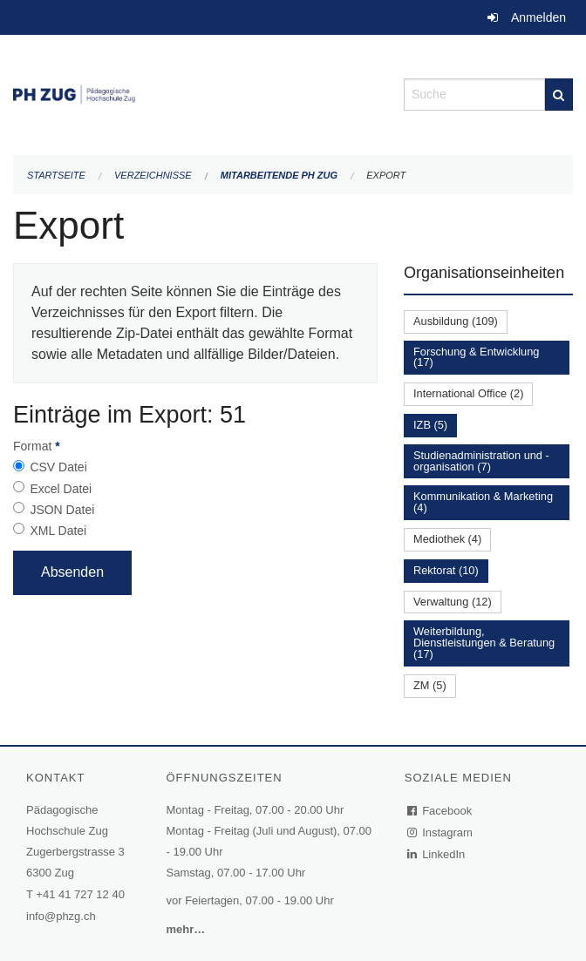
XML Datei (58, 531)
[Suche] (559, 94)
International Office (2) (468, 393)
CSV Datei (58, 467)
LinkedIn (437, 854)
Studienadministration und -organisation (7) (481, 461)
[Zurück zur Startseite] (195, 92)
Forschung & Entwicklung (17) (476, 357)
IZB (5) (430, 424)
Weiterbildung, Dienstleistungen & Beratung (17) (484, 642)
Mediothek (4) (447, 538)
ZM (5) (429, 685)
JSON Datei (62, 510)
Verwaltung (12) (452, 601)
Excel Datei (61, 489)
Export (385, 175)
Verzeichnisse (153, 175)
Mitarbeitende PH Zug (279, 175)
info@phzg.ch (61, 916)
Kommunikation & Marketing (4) (483, 502)
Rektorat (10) (446, 570)
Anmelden (538, 17)
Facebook (440, 810)
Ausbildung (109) (455, 321)
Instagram (441, 832)
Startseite (56, 175)
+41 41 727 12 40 (80, 894)
